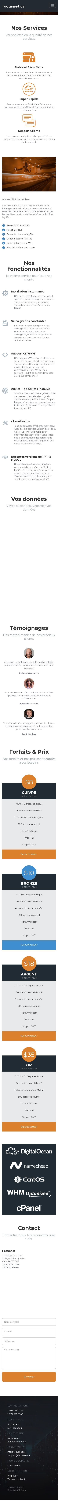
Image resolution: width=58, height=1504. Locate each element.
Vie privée (12, 1475)
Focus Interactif (15, 1487)
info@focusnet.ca (16, 1452)
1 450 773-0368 (15, 1410)
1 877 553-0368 (15, 1414)
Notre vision (13, 1438)
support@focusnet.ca (18, 1455)
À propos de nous (16, 1441)
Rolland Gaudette (29, 673)
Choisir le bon (14, 1465)
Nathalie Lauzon (29, 703)
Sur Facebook (14, 1428)
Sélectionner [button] (29, 854)
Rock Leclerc (29, 734)
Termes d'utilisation (17, 1479)
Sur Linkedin (13, 1424)
